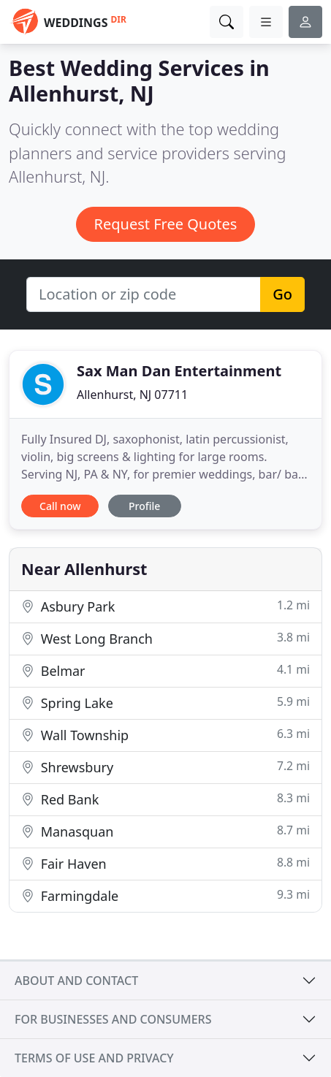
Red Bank (165, 799)
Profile (144, 506)
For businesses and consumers (113, 1019)
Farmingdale (165, 895)
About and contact (76, 981)
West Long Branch (165, 638)
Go (282, 294)
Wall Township (165, 735)
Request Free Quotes (165, 224)
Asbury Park (165, 606)
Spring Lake (165, 702)
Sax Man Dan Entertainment (179, 371)
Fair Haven (165, 863)
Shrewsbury (165, 767)
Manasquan (165, 831)
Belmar (165, 670)
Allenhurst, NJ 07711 (132, 395)
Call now (59, 506)
